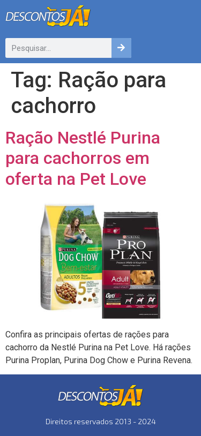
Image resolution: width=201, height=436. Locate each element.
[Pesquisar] (121, 48)
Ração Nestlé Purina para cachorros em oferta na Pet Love (82, 158)
